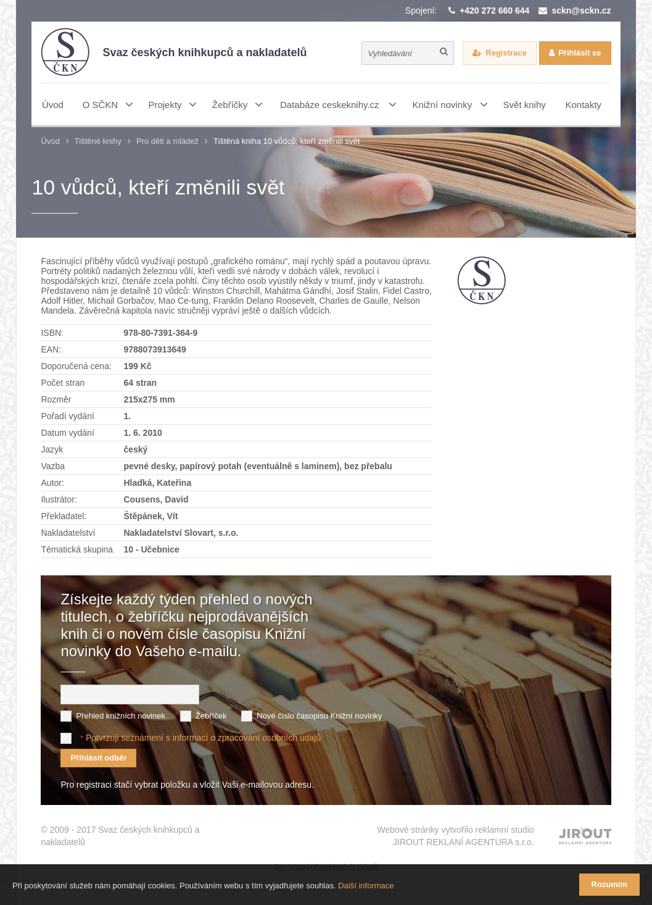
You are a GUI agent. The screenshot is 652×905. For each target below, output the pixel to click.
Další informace (366, 885)
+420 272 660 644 (494, 10)
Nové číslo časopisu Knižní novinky (319, 715)
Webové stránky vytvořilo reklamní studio (455, 836)
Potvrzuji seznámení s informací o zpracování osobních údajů (203, 738)
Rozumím (610, 884)
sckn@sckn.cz (581, 10)
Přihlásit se (579, 52)
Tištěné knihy (98, 141)
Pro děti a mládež (167, 141)
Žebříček (211, 715)
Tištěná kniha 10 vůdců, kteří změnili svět (286, 141)
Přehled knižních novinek (120, 715)
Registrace (505, 52)
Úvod (50, 141)
